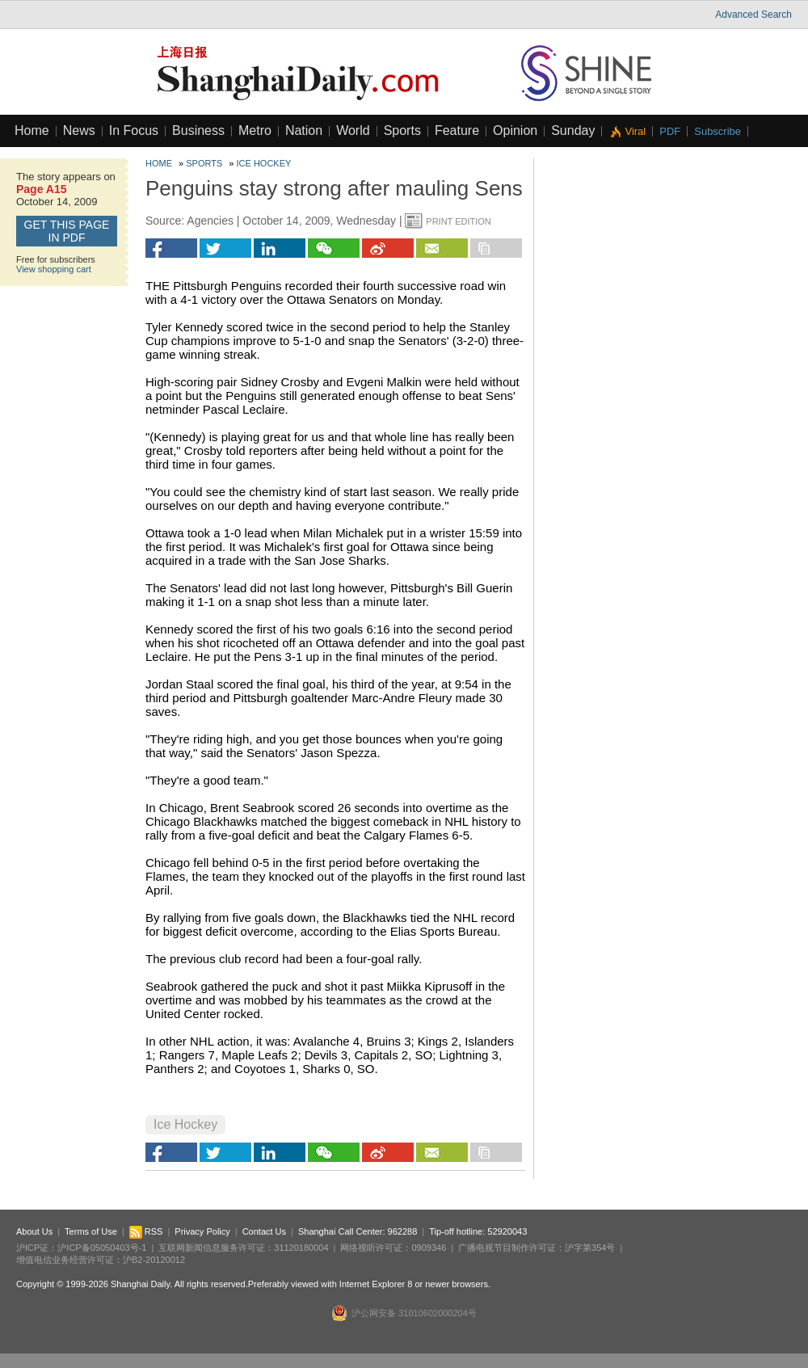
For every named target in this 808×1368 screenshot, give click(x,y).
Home (32, 130)
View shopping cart (53, 269)
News (79, 130)
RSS (146, 1231)
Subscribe (717, 131)
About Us (34, 1231)
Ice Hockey (264, 163)
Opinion (515, 130)
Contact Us (264, 1231)
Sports (402, 130)
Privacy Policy (202, 1231)
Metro (254, 130)
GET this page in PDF (67, 231)
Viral (635, 131)
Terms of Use (91, 1231)
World (353, 130)
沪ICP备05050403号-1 (101, 1247)
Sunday (573, 130)
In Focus (133, 130)
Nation (303, 130)
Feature (457, 130)
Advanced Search (753, 14)
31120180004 (301, 1247)
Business (198, 130)
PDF (669, 131)
